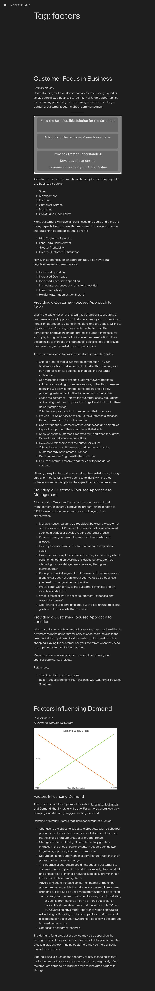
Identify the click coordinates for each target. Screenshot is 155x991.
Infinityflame (20, 5)
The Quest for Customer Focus (59, 675)
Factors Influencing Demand (73, 708)
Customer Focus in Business (73, 78)
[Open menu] (4, 5)
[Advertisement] (77, 53)
